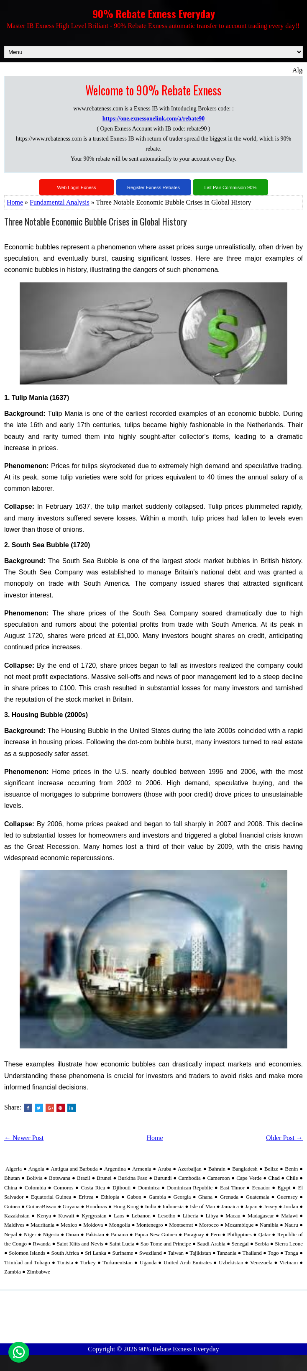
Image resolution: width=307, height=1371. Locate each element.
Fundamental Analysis (60, 202)
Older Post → (284, 1137)
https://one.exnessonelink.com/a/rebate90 (153, 118)
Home (15, 202)
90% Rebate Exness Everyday (153, 13)
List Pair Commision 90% (231, 187)
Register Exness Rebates (153, 187)
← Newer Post (23, 1137)
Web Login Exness (76, 187)
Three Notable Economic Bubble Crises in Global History (95, 221)
